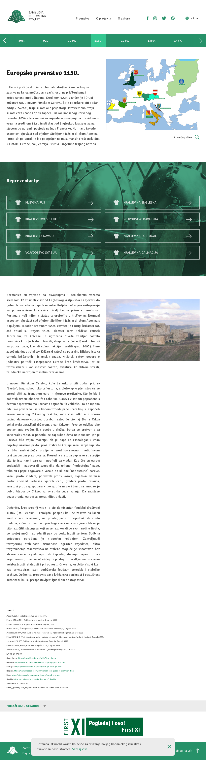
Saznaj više (80, 749)
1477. (178, 41)
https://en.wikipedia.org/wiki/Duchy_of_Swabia (34, 679)
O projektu (103, 18)
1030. (72, 41)
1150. (98, 41)
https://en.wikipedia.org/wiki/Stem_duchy (37, 658)
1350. (151, 41)
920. (46, 41)
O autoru (124, 18)
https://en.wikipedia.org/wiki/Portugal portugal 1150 (38, 666)
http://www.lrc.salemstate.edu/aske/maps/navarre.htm (40, 662)
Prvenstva (82, 18)
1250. (125, 41)
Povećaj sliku (187, 138)
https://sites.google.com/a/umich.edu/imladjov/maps (36, 675)
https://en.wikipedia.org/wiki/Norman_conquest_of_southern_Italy (44, 671)
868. (21, 41)
